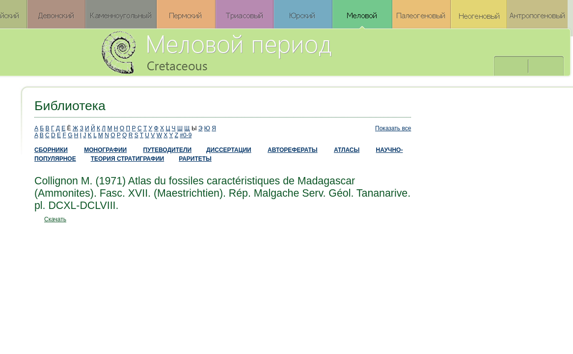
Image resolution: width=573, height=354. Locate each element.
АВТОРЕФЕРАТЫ (293, 150)
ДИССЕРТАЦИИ (228, 150)
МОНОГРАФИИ (105, 150)
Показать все (393, 128)
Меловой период (271, 52)
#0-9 (185, 135)
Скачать (55, 219)
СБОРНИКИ (51, 150)
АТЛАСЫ (346, 150)
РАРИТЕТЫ (195, 158)
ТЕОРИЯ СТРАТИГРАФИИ (127, 158)
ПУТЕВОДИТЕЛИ (167, 150)
